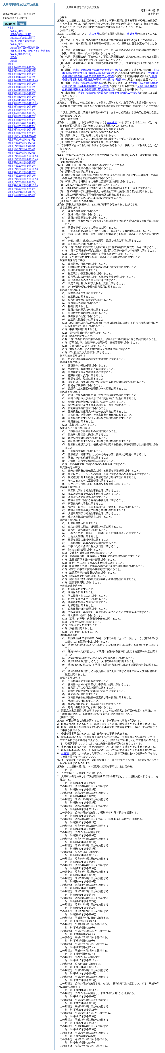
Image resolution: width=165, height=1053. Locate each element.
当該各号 (132, 33)
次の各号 (94, 33)
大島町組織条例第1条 (97, 69)
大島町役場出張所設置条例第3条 (109, 92)
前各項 (65, 753)
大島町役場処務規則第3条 (87, 82)
